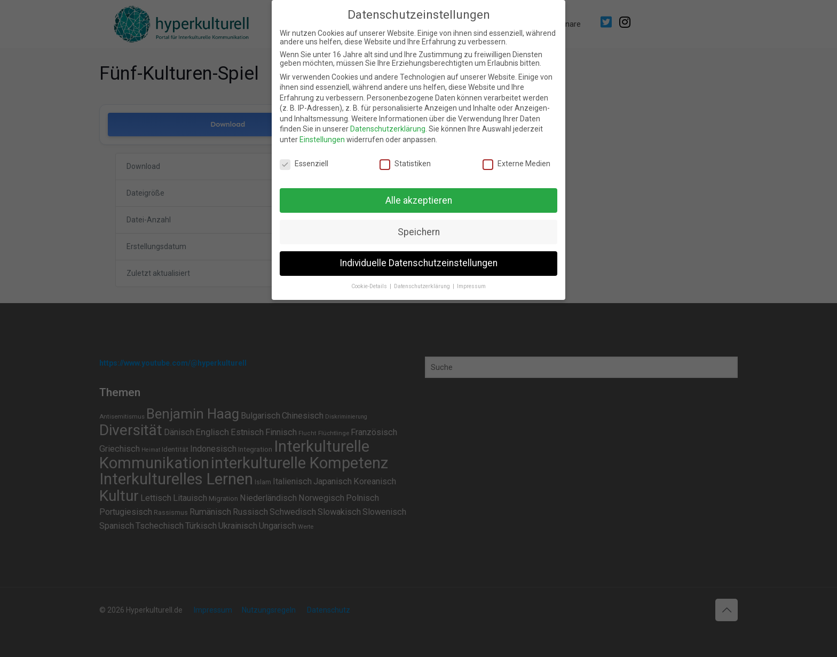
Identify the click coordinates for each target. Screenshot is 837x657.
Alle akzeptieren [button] (418, 200)
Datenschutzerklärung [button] (423, 286)
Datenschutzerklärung (387, 129)
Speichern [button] (419, 232)
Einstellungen (322, 139)
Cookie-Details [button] (370, 286)
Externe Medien (516, 163)
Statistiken (405, 163)
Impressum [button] (471, 286)
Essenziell (304, 163)
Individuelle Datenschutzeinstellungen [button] (418, 263)
